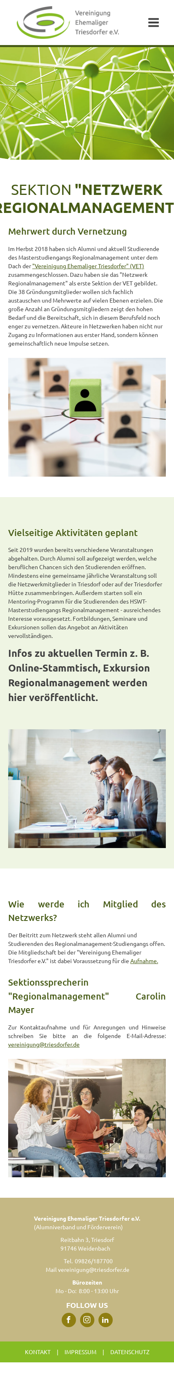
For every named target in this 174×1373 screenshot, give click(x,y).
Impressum (80, 1351)
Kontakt (38, 1351)
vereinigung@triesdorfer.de (44, 1044)
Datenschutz (129, 1351)
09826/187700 (94, 1260)
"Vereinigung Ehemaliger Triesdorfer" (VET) (88, 265)
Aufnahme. (144, 960)
